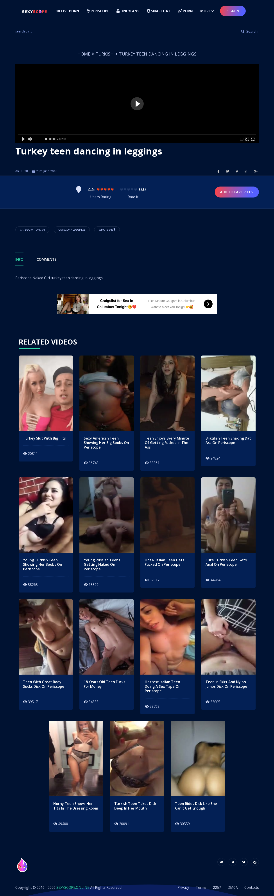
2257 (217, 887)
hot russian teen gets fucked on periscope (164, 562)
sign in (233, 11)
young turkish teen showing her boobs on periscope (42, 564)
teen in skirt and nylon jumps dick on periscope (226, 684)
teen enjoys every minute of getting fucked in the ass (167, 443)
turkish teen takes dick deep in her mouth (135, 806)
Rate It (133, 196)
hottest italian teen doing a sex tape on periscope (163, 686)
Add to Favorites (237, 192)
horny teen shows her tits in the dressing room (75, 806)
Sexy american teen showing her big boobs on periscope (106, 443)
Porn (185, 11)
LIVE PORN (67, 11)
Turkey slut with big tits (44, 438)
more (205, 11)
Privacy (183, 887)
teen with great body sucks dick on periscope (43, 684)
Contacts (251, 887)
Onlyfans (127, 11)
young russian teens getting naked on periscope (102, 564)
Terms (201, 887)
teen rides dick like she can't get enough (196, 806)
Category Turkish (32, 230)
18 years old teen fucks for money (104, 684)
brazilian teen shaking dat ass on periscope (228, 440)
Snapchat (158, 11)
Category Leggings (71, 230)
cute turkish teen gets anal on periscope (226, 562)
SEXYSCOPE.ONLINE (72, 887)
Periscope (98, 11)
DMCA (232, 887)
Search (249, 31)
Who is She (107, 230)
